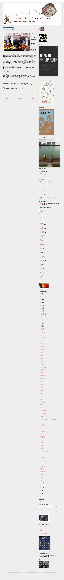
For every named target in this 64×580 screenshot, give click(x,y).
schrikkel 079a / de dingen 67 (45, 363)
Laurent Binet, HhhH (43, 341)
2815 (41, 379)
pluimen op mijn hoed (43, 188)
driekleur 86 (42, 472)
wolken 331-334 (43, 410)
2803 (41, 439)
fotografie (41, 241)
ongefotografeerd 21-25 (44, 463)
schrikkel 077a (42, 375)
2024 (41, 294)
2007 (41, 491)
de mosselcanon (42, 271)
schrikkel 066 (42, 440)
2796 (41, 468)
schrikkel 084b (42, 331)
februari (42, 482)
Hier (39, 196)
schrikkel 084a (42, 332)
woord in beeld (42, 224)
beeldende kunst (42, 247)
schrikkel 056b (42, 474)
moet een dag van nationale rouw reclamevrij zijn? (48, 419)
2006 (41, 493)
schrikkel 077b (42, 366)
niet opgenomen (42, 245)
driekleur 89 (42, 355)
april (41, 326)
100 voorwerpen (42, 269)
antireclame (41, 256)
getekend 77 (42, 405)
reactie (41, 340)
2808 (41, 404)
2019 (41, 302)
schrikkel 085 (42, 329)
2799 (41, 454)
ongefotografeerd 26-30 (44, 401)
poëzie (41, 243)
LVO (40, 240)
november (42, 316)
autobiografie (42, 232)
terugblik (41, 261)
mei (41, 325)
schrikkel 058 (42, 469)
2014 (41, 310)
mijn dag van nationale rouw (44, 413)
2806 (41, 422)
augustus (42, 320)
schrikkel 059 (42, 466)
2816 (41, 373)
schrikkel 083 (42, 344)
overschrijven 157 (43, 424)
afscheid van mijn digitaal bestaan (45, 233)
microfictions (42, 267)
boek (40, 223)
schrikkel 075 (42, 384)
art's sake (41, 276)
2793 (41, 480)
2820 (41, 350)
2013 (41, 311)
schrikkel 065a (42, 445)
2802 (41, 443)
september (42, 319)
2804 (41, 434)
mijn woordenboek (42, 237)
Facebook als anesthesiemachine (45, 181)
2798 (41, 459)
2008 (41, 490)
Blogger (51, 576)
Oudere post (33, 98)
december (42, 314)
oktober (42, 317)
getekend (41, 235)
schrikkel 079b (42, 361)
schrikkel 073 (42, 398)
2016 (41, 307)
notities (41, 236)
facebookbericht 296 (43, 334)
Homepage (20, 98)
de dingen (41, 244)
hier (40, 555)
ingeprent (41, 273)
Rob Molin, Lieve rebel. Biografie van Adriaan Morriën (49, 395)
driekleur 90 (42, 338)
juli (41, 322)
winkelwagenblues (42, 265)
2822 (41, 335)
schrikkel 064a (42, 448)
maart (42, 328)
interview (41, 189)
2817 (41, 370)
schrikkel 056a (42, 478)
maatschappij (42, 231)
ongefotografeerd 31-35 (44, 378)
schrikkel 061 (42, 457)
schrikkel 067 (42, 437)
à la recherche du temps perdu (44, 526)
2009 (41, 488)
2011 (41, 485)
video (40, 275)
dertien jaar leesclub (43, 174)
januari (42, 483)
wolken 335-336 (43, 369)
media (40, 227)
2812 (41, 387)
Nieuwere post (6, 98)
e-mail (41, 501)
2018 (41, 304)
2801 (41, 446)
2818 (41, 360)
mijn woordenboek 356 (44, 451)
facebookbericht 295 (43, 337)
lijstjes (41, 264)
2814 (41, 381)
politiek (41, 225)
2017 (41, 305)
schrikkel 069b (42, 431)
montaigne (41, 268)
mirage (41, 248)
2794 (41, 477)
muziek (41, 252)
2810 (41, 393)
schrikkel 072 (42, 402)
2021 (41, 299)
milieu (41, 249)
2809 (41, 399)
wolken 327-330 (43, 411)
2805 (41, 428)
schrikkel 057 (42, 471)
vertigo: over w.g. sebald (43, 533)
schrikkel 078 (42, 364)
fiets (40, 229)
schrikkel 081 (42, 349)
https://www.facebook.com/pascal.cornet (45, 511)
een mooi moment (42, 253)
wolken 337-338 (43, 367)
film (40, 239)
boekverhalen (42, 259)
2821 (41, 347)
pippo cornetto (42, 260)
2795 (41, 475)
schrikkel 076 (42, 376)
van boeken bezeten (43, 251)
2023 (41, 296)
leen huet (41, 530)
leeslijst (41, 173)
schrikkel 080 (42, 358)
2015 (41, 308)
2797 (41, 460)
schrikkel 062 (42, 456)
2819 (41, 352)
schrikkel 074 (42, 390)
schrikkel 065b (42, 442)
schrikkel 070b (42, 425)
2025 (41, 293)
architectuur (41, 257)
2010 (41, 487)
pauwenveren (42, 263)
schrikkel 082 (42, 346)
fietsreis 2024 (42, 255)
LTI (40, 272)
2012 (41, 313)
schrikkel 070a (42, 430)
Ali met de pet (42, 527)
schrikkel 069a (42, 433)
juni (41, 323)
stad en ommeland (42, 228)
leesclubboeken (42, 176)
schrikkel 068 (42, 436)
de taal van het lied (42, 277)
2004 (41, 496)
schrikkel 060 (42, 465)
